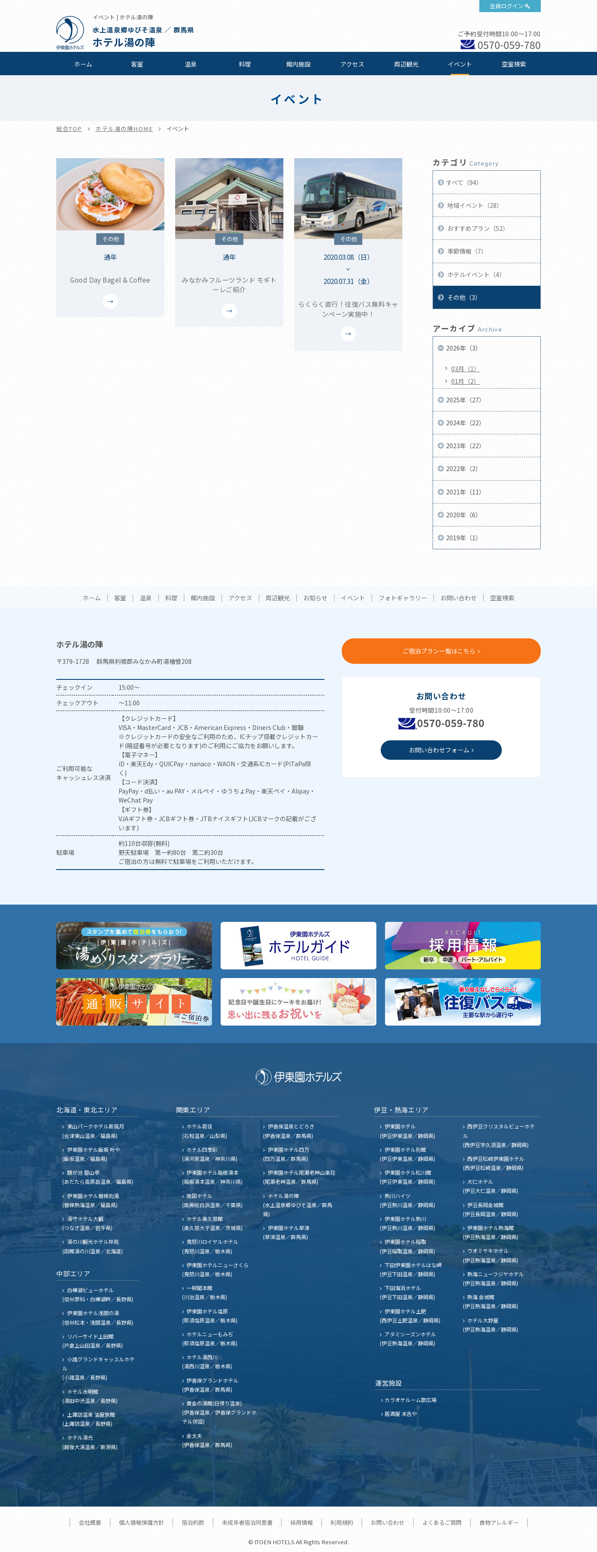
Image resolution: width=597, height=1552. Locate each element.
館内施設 (298, 64)
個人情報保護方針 (141, 1522)
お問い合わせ (458, 598)
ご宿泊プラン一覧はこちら (439, 651)
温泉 (191, 64)
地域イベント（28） (474, 205)
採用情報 (301, 1522)
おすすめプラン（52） (477, 228)
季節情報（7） (466, 251)
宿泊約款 (193, 1522)
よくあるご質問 (442, 1522)
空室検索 (514, 64)
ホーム (83, 64)
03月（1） (465, 368)
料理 (245, 64)
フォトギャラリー (403, 598)
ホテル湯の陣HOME (124, 128)
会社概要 (90, 1522)
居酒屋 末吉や (401, 1413)
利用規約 (342, 1522)
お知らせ (315, 598)
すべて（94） (464, 182)
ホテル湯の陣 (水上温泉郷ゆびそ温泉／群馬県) (297, 1204)
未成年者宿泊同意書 (247, 1522)
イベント (460, 64)
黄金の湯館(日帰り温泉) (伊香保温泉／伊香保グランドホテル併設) (219, 1412)
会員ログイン (506, 6)
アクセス (352, 64)
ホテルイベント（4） (475, 274)
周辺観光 (406, 64)
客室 (137, 64)
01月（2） (465, 381)
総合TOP (69, 128)
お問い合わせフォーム (439, 750)
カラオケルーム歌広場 (411, 1399)
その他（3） (463, 297)
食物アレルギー (499, 1522)
